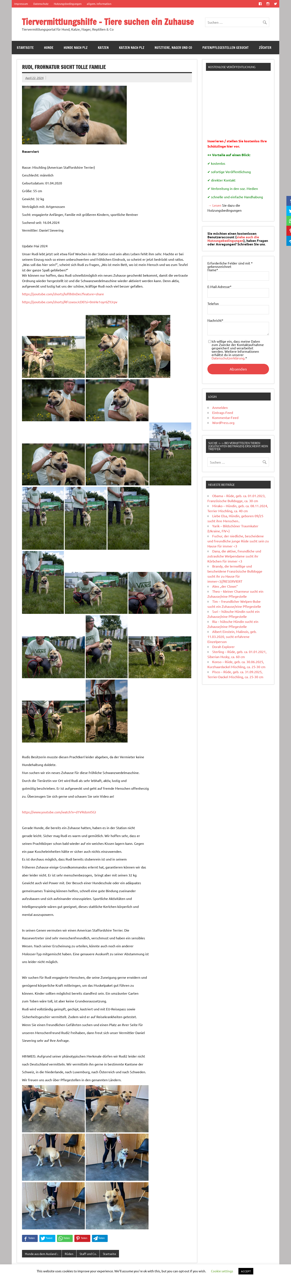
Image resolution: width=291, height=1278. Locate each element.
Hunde (48, 47)
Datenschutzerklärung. (228, 358)
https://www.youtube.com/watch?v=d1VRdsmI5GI (59, 812)
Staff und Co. (88, 1254)
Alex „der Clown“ (225, 586)
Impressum (21, 3)
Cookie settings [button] (222, 1271)
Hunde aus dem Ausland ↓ (41, 1254)
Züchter (265, 47)
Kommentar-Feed (225, 417)
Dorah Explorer (223, 646)
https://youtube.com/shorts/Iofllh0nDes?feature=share (63, 294)
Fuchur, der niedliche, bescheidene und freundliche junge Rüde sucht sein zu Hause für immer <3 (238, 541)
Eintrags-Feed (222, 412)
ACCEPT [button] (246, 1271)
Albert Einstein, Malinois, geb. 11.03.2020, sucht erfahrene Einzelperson (232, 636)
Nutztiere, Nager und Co (173, 47)
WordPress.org (223, 422)
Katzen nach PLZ (131, 47)
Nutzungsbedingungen (67, 3)
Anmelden (220, 407)
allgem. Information (99, 3)
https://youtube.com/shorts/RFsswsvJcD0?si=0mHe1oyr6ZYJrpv (69, 302)
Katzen (103, 47)
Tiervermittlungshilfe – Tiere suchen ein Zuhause (108, 22)
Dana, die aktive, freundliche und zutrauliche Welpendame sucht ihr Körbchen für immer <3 (234, 556)
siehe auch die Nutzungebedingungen (233, 239)
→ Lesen (214, 205)
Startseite (25, 47)
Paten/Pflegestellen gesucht (225, 47)
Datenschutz (40, 3)
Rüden (69, 1254)
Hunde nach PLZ (76, 47)
